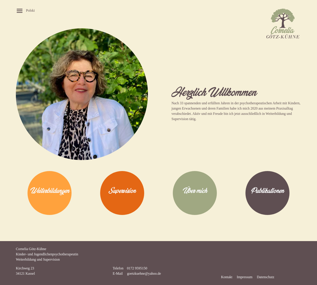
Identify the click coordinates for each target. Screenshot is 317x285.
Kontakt (226, 277)
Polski (30, 10)
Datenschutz (265, 277)
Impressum (244, 277)
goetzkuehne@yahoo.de (144, 273)
